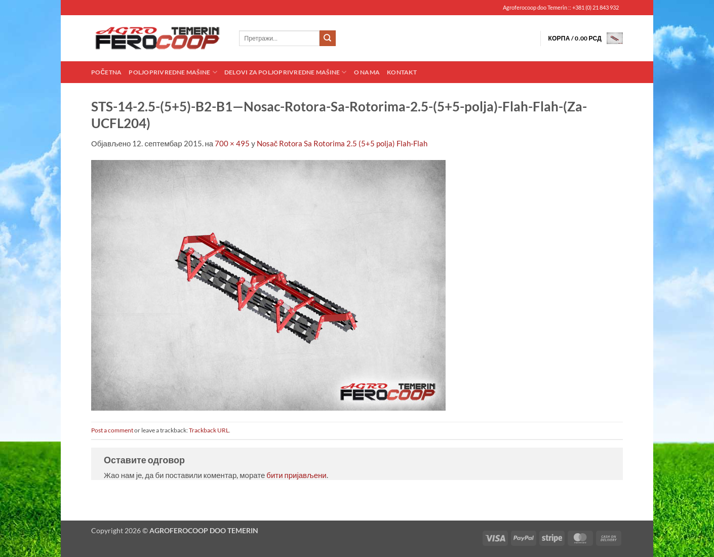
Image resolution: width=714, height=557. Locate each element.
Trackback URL (209, 430)
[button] (585, 38)
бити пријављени (296, 475)
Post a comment (112, 430)
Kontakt (402, 72)
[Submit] (328, 38)
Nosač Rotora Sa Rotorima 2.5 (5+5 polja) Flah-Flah (342, 143)
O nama (367, 72)
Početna (106, 72)
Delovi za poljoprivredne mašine (285, 72)
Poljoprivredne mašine (173, 72)
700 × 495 (232, 143)
